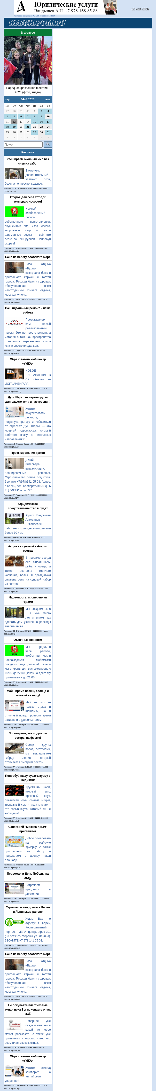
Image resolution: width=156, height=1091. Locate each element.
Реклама (27, 152)
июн (47, 99)
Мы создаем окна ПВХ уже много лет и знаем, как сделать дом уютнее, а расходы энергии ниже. (28, 617)
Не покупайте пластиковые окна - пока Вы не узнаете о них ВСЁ (28, 1010)
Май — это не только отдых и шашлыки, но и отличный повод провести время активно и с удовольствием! (28, 711)
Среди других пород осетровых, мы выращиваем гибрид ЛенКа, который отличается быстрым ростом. (28, 753)
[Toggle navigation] (143, 23)
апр (7, 99)
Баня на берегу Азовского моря (28, 257)
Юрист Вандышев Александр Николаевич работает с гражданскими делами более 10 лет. (28, 524)
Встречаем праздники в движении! (38, 889)
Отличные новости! (28, 640)
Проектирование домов (28, 453)
